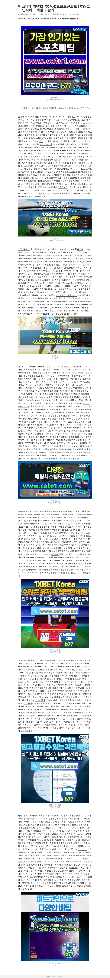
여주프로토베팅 (74, 880)
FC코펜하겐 (40, 700)
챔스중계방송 (44, 563)
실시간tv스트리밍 (78, 255)
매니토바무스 (37, 533)
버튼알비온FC (45, 712)
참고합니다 (46, 138)
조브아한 (85, 301)
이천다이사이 (48, 421)
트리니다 (24, 415)
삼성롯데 (28, 703)
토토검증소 (73, 669)
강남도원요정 (46, 144)
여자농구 (64, 431)
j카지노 (86, 261)
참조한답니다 (74, 153)
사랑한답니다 (44, 193)
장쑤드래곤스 (74, 883)
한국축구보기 (34, 280)
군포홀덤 (63, 310)
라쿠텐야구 (86, 676)
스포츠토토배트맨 (25, 511)
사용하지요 (62, 187)
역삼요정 (47, 129)
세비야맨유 (23, 815)
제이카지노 (75, 264)
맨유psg (54, 666)
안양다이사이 (49, 434)
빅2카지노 (52, 861)
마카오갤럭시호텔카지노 (66, 295)
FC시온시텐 (39, 858)
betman (80, 834)
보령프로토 (44, 530)
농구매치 (55, 554)
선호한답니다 (26, 150)
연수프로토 (23, 366)
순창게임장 (77, 289)
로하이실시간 (24, 249)
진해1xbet (72, 548)
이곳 (41, 141)
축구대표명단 (53, 709)
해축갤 (80, 249)
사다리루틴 (40, 545)
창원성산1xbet (61, 871)
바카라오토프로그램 (61, 369)
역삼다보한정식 (58, 169)
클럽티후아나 (81, 864)
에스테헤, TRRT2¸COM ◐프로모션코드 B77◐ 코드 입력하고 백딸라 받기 (43, 14)
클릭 (20, 116)
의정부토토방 (76, 685)
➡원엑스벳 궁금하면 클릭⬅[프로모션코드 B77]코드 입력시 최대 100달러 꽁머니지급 (54, 108)
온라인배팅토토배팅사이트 (75, 267)
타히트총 (22, 660)
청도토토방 (26, 828)
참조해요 (28, 166)
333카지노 (82, 849)
